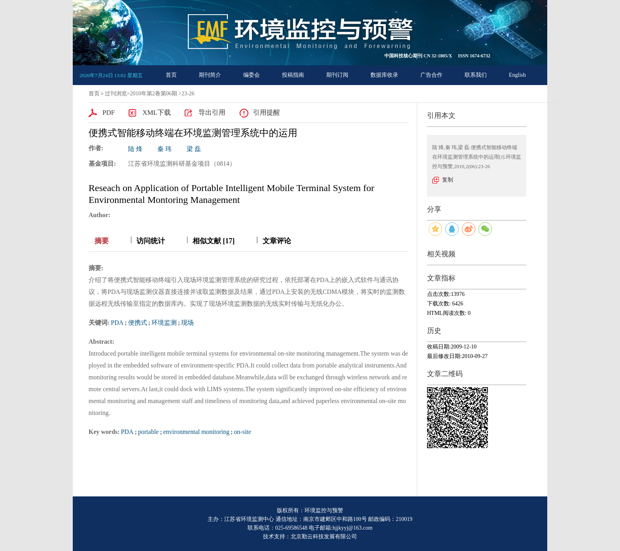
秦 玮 (164, 149)
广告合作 (431, 75)
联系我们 (476, 75)
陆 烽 (135, 149)
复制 (447, 180)
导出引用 (211, 112)
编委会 (251, 75)
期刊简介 (210, 75)
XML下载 (156, 112)
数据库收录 (384, 75)
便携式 (137, 322)
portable (148, 431)
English (517, 75)
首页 (171, 75)
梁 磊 (194, 149)
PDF (108, 112)
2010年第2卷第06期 (153, 94)
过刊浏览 (116, 94)
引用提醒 (266, 112)
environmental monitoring (196, 431)
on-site (242, 431)
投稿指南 (293, 75)
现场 (187, 322)
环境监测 (164, 322)
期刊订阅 (337, 75)
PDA (117, 322)
